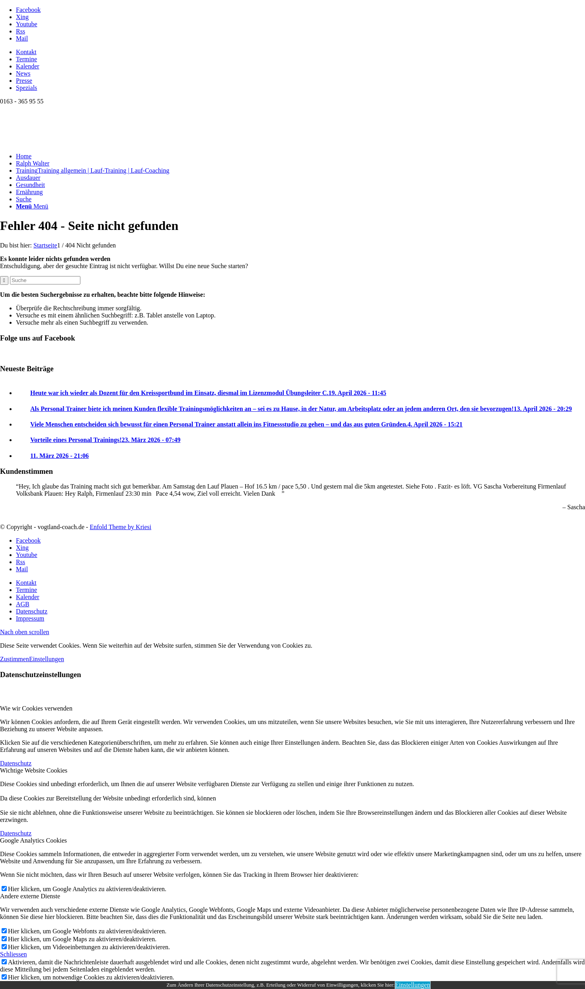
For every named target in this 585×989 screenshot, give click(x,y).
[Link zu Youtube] (26, 24)
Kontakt (26, 52)
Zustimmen (14, 659)
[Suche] (23, 199)
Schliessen (13, 954)
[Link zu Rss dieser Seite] (20, 31)
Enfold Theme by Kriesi (120, 527)
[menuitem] (300, 52)
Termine (26, 59)
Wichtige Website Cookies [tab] (33, 770)
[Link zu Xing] (22, 17)
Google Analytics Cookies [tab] (33, 840)
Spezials (26, 87)
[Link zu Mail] (22, 38)
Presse (24, 80)
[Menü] (32, 206)
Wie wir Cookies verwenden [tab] (36, 708)
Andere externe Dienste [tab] (30, 896)
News (23, 73)
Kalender (27, 66)
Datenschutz (15, 763)
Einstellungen (46, 659)
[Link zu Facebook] (28, 9)
